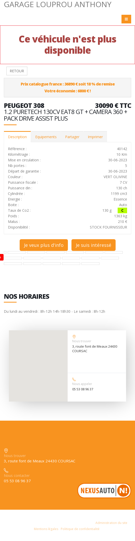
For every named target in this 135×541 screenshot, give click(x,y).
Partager (72, 136)
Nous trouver (81, 341)
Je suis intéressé (93, 245)
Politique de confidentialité (80, 529)
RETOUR (17, 70)
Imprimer (95, 136)
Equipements (46, 136)
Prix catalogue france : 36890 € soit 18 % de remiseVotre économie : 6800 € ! (68, 87)
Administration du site (111, 523)
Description (17, 136)
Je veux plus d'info (44, 245)
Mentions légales (46, 529)
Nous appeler (82, 384)
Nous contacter (17, 475)
